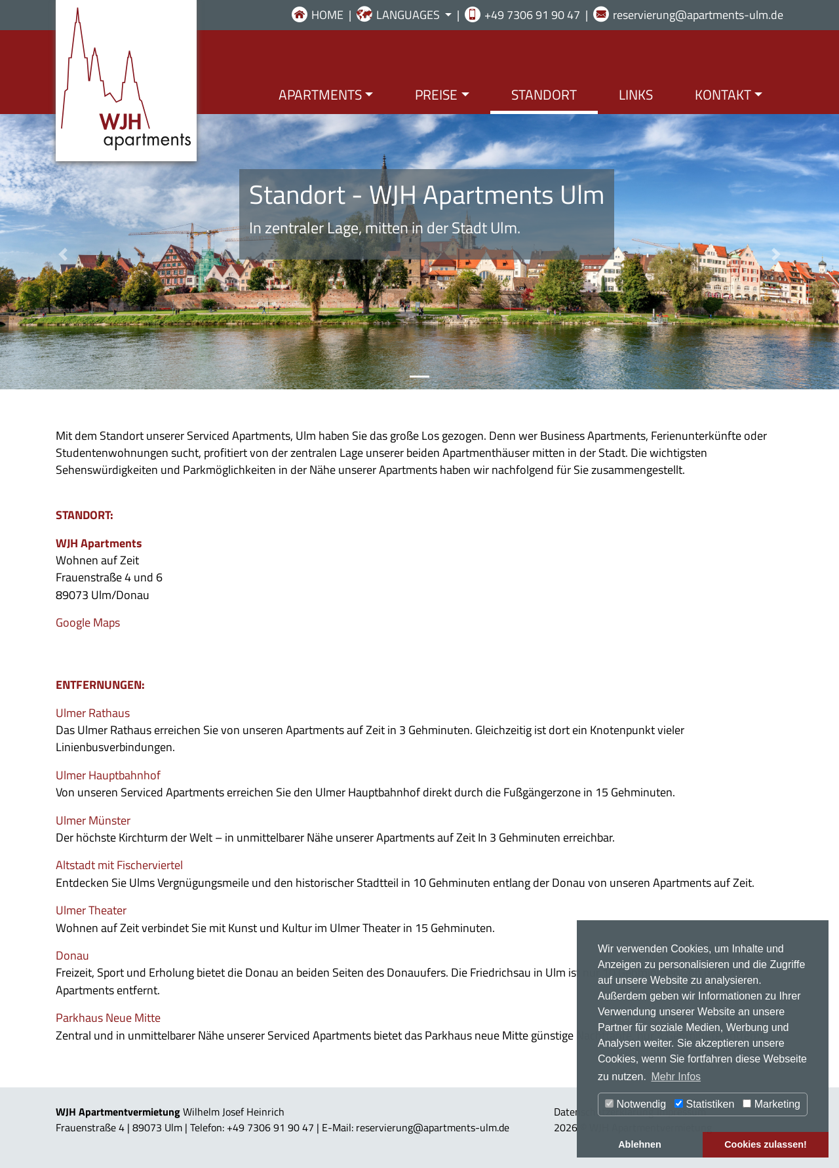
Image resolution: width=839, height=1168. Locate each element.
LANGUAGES (409, 15)
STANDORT (544, 94)
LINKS (636, 94)
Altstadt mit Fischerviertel (119, 865)
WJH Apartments (99, 543)
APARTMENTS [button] (320, 94)
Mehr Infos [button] (676, 1076)
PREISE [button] (436, 94)
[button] (63, 254)
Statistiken (704, 1104)
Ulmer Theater (91, 910)
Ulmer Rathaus (93, 713)
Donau (72, 955)
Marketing (771, 1104)
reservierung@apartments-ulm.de (698, 15)
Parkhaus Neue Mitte (108, 1017)
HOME (327, 15)
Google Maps (88, 622)
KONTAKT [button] (723, 94)
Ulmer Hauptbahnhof (108, 775)
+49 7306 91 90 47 (532, 15)
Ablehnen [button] (639, 1144)
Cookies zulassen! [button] (765, 1144)
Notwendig (635, 1104)
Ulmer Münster (93, 820)
